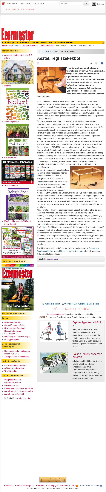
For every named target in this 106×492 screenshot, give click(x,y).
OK (86, 3)
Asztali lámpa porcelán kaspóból (18, 391)
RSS (75, 485)
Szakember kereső (63, 42)
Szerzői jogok (52, 485)
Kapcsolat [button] (38, 3)
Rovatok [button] (25, 3)
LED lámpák (9, 334)
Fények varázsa (11, 385)
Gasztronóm (70, 45)
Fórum (44, 42)
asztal (49, 259)
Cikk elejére (92, 304)
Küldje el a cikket (51, 304)
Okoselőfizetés (11, 157)
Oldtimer (35, 42)
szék (56, 259)
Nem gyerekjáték (11, 339)
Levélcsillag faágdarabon (15, 365)
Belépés (100, 4)
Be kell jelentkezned (55, 314)
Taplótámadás (10, 371)
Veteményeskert (11, 121)
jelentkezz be (24, 398)
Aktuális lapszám (10, 42)
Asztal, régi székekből (14, 394)
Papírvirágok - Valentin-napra (17, 336)
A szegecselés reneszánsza (16, 357)
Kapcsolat (8, 485)
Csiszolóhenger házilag (14, 325)
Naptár (35, 45)
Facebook (16, 45)
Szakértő (27, 45)
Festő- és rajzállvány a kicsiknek (18, 388)
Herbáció (60, 45)
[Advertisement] (53, 21)
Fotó (51, 42)
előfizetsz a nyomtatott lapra (70, 251)
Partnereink (65, 485)
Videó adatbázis (47, 45)
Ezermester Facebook (91, 485)
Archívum (24, 42)
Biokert (7, 86)
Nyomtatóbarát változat (73, 304)
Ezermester (12, 3)
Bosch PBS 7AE (11, 354)
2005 (41, 51)
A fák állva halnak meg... (15, 368)
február (48, 51)
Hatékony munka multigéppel (17, 351)
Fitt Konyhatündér (86, 45)
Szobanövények (11, 185)
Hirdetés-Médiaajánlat (24, 485)
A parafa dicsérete (12, 322)
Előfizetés (6, 45)
